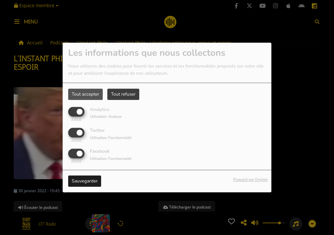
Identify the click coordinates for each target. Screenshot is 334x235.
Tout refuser (123, 94)
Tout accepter (85, 94)
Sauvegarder (85, 181)
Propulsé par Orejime (250, 180)
